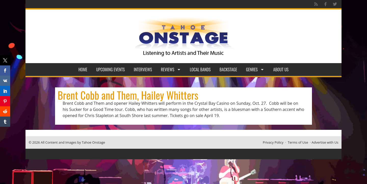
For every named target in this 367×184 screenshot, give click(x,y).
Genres (255, 69)
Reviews (171, 69)
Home (82, 69)
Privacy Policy (273, 142)
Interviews (143, 69)
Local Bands (200, 69)
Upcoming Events (110, 69)
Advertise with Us (325, 142)
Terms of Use (298, 142)
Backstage (228, 69)
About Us (281, 69)
